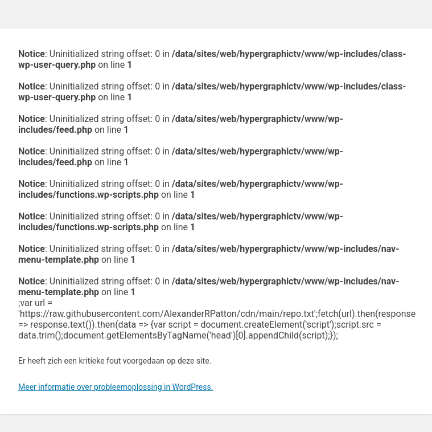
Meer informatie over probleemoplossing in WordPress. (115, 387)
